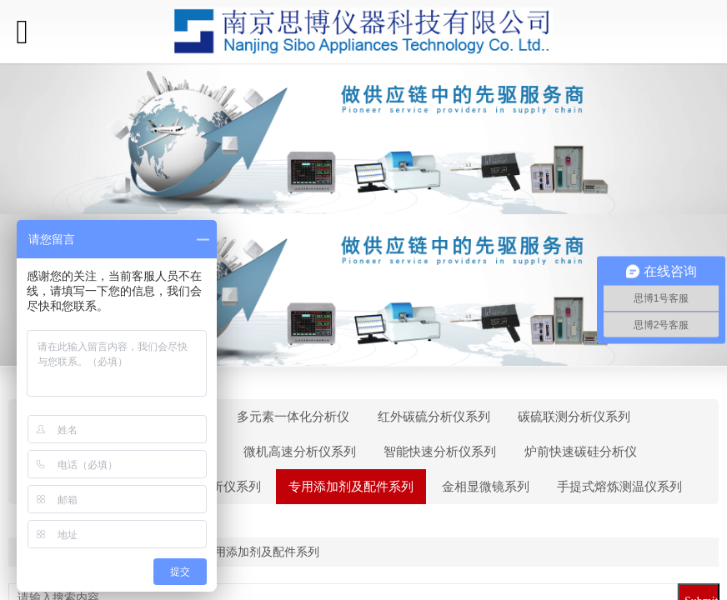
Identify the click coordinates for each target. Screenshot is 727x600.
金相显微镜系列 (485, 486)
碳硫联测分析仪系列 (574, 416)
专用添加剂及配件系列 (351, 486)
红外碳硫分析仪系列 (434, 416)
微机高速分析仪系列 (299, 451)
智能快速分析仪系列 (440, 451)
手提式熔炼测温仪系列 (619, 486)
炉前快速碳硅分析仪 (580, 451)
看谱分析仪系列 (217, 486)
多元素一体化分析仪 (293, 416)
